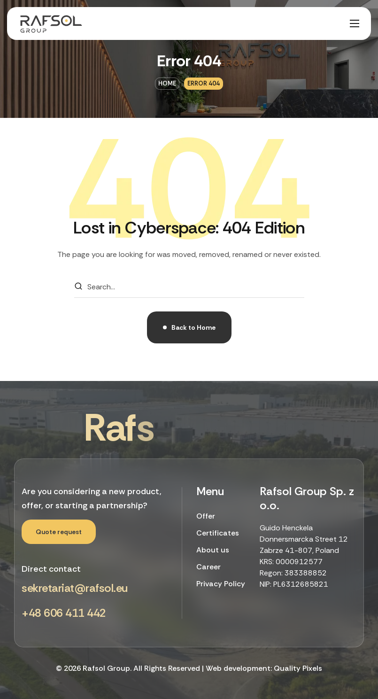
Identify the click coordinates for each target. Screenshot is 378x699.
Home (167, 83)
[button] (59, 532)
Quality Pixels (298, 668)
